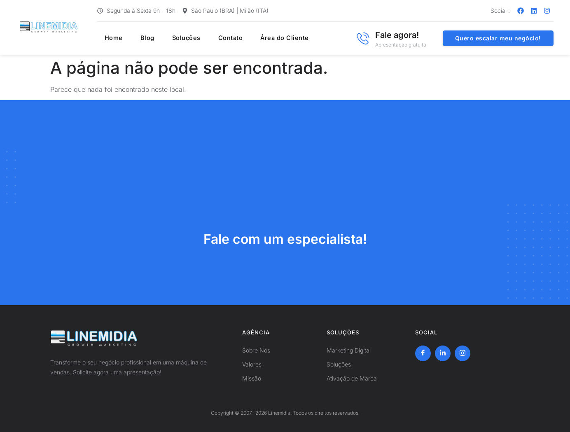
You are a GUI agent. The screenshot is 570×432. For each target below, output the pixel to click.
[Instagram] (462, 353)
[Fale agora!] (363, 38)
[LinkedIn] (443, 353)
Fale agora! (397, 35)
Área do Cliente (264, 38)
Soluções (172, 38)
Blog (136, 38)
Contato (213, 38)
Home (107, 38)
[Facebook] (423, 353)
